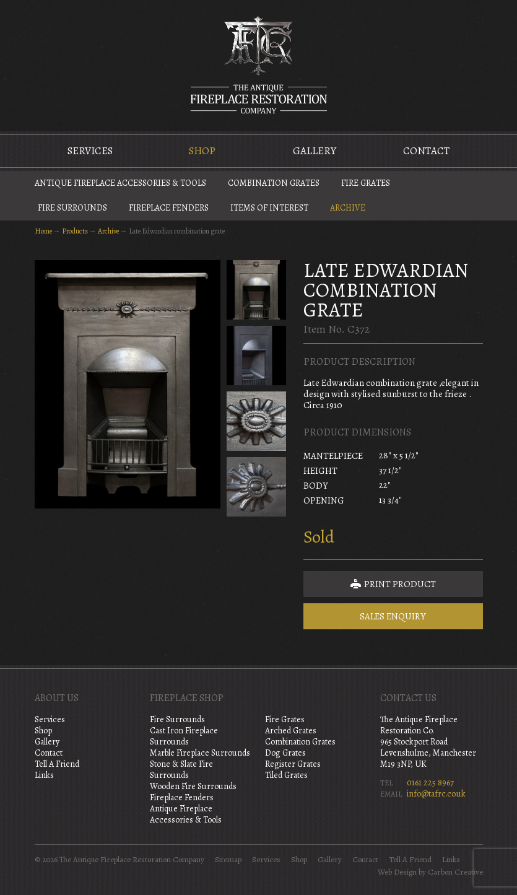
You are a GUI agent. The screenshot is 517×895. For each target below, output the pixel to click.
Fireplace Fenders (169, 208)
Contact (426, 151)
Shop (202, 151)
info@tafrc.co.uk (436, 794)
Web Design (397, 872)
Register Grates (293, 764)
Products (75, 231)
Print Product (393, 584)
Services (90, 151)
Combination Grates (273, 183)
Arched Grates (290, 730)
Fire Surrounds (72, 208)
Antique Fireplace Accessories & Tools (120, 183)
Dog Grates (285, 753)
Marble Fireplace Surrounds (200, 753)
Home (43, 231)
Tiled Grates (286, 775)
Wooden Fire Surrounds (193, 786)
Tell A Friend (57, 764)
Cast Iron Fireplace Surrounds (184, 736)
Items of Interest (269, 208)
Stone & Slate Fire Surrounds (181, 769)
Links (44, 775)
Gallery (314, 151)
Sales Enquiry (393, 616)
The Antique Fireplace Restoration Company (259, 64)
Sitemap (228, 859)
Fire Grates (365, 183)
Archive (347, 208)
